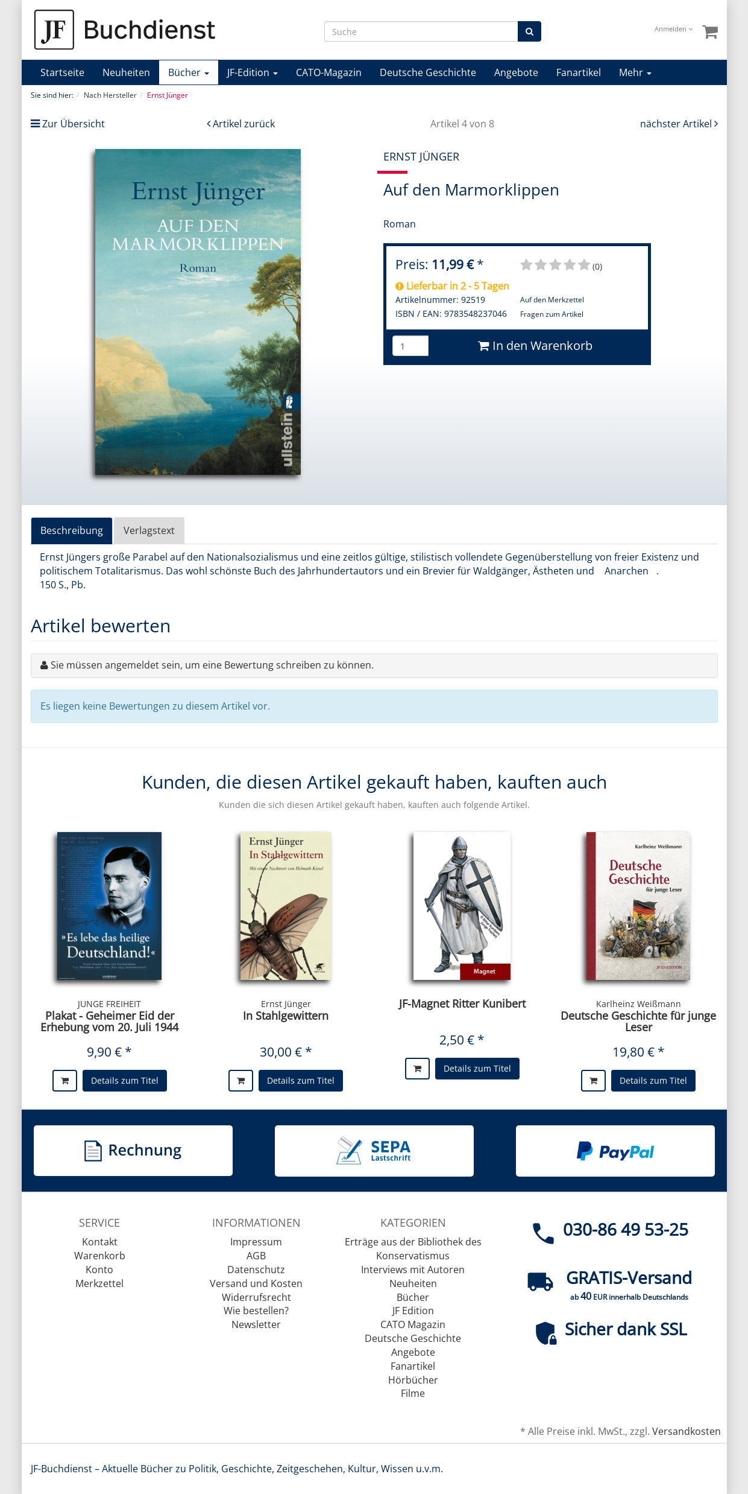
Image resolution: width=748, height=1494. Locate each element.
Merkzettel (99, 1283)
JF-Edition (252, 72)
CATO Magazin (412, 1324)
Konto (99, 1269)
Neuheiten (126, 72)
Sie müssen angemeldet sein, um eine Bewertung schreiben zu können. (212, 665)
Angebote (516, 72)
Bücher (188, 72)
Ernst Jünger (286, 1003)
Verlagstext (149, 530)
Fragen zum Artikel (551, 314)
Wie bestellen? (256, 1310)
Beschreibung (71, 530)
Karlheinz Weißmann (638, 1003)
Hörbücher (413, 1380)
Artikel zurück (244, 123)
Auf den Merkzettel (552, 299)
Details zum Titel (125, 1080)
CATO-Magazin (329, 72)
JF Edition (413, 1310)
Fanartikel (578, 72)
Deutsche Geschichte (428, 72)
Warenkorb (99, 1255)
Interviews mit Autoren (413, 1269)
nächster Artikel (677, 123)
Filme (413, 1393)
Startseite (62, 72)
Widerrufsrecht (256, 1297)
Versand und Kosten (256, 1283)
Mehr (635, 72)
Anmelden (674, 28)
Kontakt (100, 1241)
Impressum (256, 1241)
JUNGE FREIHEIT (109, 1003)
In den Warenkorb (535, 345)
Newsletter (256, 1324)
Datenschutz (256, 1269)
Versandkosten (686, 1431)
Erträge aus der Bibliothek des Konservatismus (413, 1248)
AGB (256, 1255)
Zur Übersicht (73, 123)
